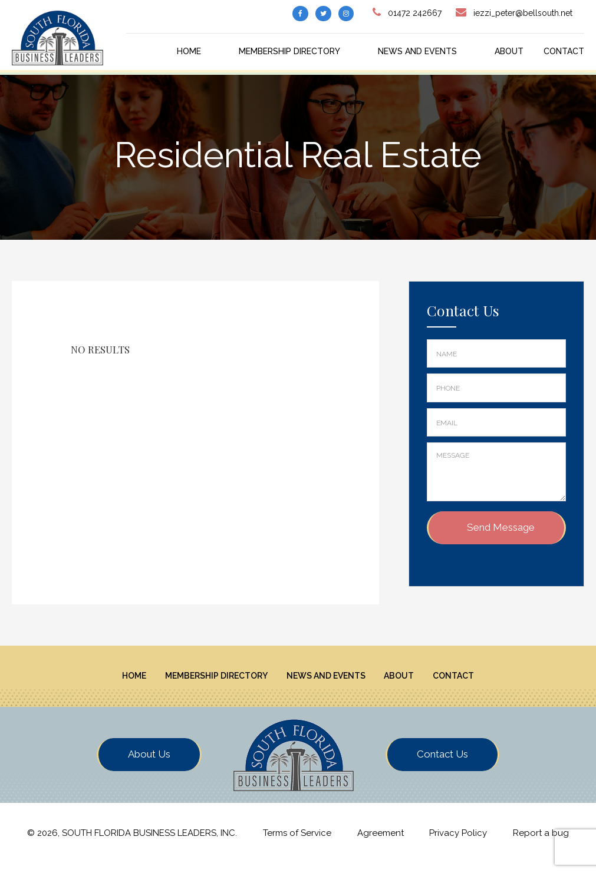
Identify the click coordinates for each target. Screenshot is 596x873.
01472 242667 (415, 13)
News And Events (417, 51)
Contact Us (442, 763)
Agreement (380, 843)
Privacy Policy (458, 843)
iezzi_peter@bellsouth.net (522, 13)
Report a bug (541, 843)
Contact (564, 51)
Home (189, 51)
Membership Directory (289, 51)
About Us (149, 763)
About (509, 51)
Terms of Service (297, 843)
